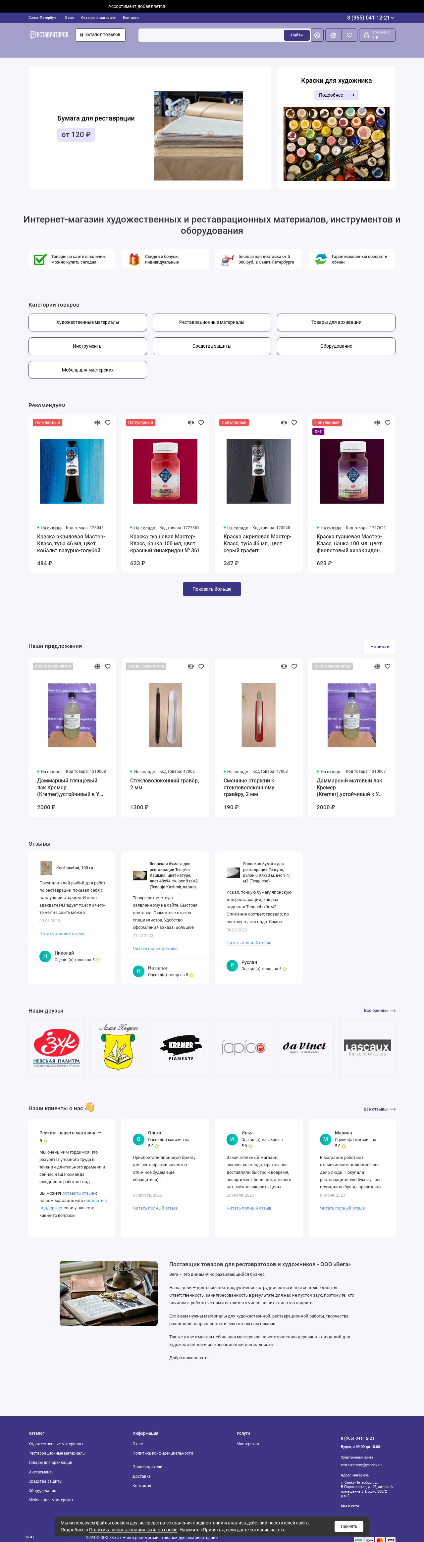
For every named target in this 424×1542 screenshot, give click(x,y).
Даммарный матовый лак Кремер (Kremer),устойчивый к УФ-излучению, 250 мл (351, 787)
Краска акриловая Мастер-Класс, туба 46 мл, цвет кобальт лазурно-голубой (71, 543)
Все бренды (380, 1010)
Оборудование (42, 1490)
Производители (147, 1467)
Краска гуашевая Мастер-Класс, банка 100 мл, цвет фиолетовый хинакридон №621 (349, 543)
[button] (40, 127)
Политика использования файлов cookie (133, 1529)
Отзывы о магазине (98, 18)
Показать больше (212, 589)
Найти (297, 35)
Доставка (141, 1476)
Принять (349, 1526)
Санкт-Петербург (42, 18)
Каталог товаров (100, 35)
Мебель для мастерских (51, 1500)
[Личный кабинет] (317, 35)
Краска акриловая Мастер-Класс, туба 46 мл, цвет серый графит (258, 543)
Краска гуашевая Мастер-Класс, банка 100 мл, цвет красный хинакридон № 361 (165, 543)
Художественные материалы (55, 1444)
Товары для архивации (50, 1462)
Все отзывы (380, 1109)
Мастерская (248, 1444)
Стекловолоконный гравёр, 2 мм (164, 784)
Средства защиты (45, 1481)
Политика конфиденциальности (162, 1453)
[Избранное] (349, 35)
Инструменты (41, 1472)
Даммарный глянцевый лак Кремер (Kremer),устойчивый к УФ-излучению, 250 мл (71, 787)
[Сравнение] (333, 35)
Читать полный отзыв (61, 933)
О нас (69, 18)
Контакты (131, 18)
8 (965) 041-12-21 (371, 18)
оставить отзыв (78, 1193)
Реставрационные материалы (56, 1453)
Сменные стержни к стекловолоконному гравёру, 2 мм (249, 787)
